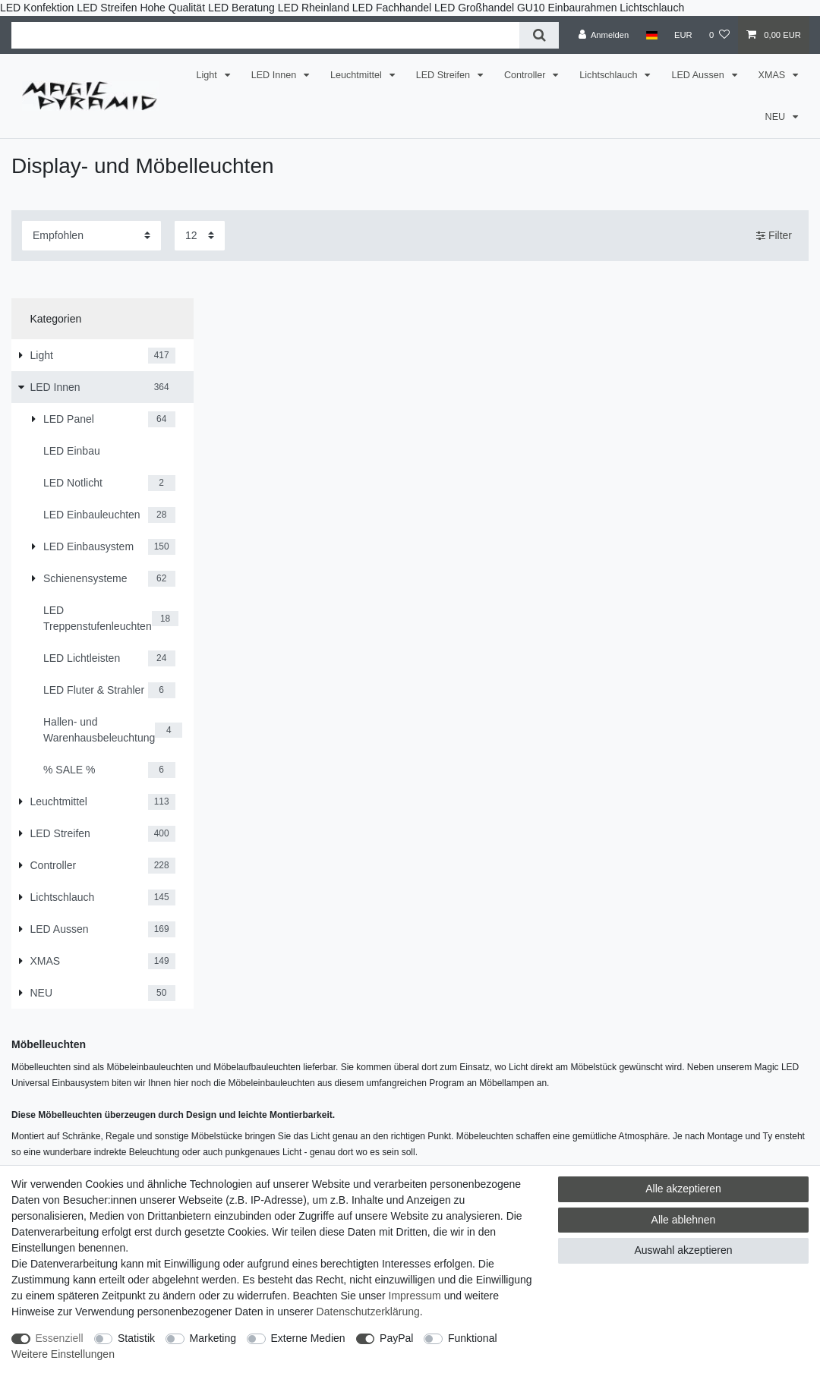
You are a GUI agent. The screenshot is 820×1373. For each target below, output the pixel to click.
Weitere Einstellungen (63, 1354)
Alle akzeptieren (683, 1188)
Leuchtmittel (357, 75)
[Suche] (538, 35)
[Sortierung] (91, 235)
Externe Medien (308, 1338)
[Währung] (683, 35)
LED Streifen (444, 75)
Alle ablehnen (683, 1220)
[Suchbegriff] (265, 35)
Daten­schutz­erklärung (368, 1311)
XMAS (773, 75)
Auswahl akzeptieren (683, 1250)
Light (208, 75)
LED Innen (275, 75)
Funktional (472, 1338)
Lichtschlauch (609, 75)
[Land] (651, 35)
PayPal (396, 1338)
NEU (776, 117)
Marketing (213, 1338)
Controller (526, 75)
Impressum (415, 1296)
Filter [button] (774, 236)
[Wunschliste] (719, 35)
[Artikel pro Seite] (200, 235)
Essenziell (60, 1338)
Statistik (136, 1338)
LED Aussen (699, 75)
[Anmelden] (604, 35)
